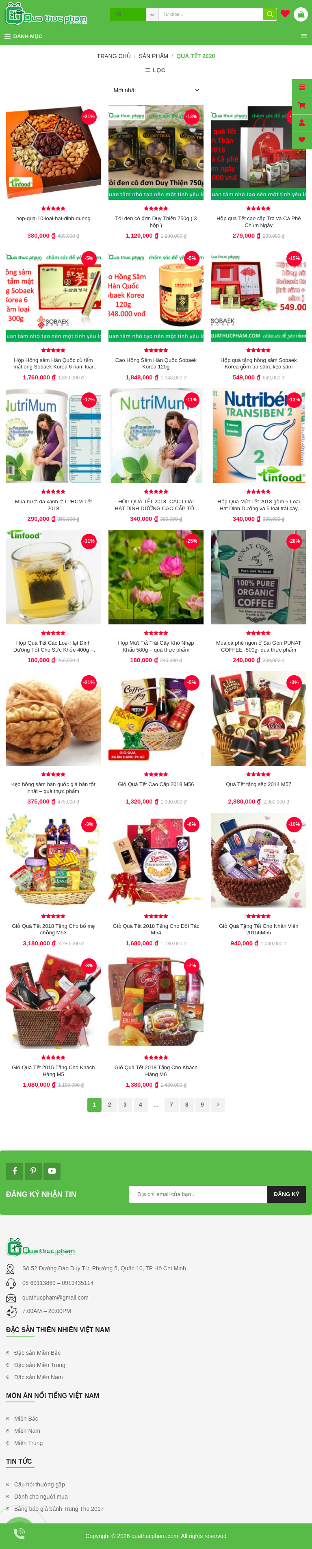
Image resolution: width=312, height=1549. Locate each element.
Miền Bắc (26, 1418)
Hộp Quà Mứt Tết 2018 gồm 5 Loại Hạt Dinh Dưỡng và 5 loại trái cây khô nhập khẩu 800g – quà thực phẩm (258, 504)
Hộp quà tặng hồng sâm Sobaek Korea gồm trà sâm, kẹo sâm (259, 363)
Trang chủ (114, 56)
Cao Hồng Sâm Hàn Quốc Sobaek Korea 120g (156, 363)
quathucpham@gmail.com (55, 1297)
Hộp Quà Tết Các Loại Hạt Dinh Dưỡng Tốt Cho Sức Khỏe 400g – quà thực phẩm (53, 646)
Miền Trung (28, 1443)
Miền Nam (27, 1431)
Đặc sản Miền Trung (39, 1365)
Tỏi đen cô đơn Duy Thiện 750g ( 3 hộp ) (156, 221)
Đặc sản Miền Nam (38, 1377)
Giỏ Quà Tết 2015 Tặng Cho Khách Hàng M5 (53, 1070)
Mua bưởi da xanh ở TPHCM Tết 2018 (53, 504)
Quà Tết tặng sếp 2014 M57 (258, 784)
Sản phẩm (153, 56)
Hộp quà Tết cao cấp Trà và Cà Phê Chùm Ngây (259, 221)
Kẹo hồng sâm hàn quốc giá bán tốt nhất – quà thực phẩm (53, 787)
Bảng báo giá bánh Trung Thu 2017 (59, 1509)
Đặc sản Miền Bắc (37, 1353)
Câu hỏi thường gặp (39, 1484)
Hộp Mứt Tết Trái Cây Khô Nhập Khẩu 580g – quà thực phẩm (156, 646)
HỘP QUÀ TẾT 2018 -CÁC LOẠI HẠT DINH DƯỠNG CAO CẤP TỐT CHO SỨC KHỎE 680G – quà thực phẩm (156, 504)
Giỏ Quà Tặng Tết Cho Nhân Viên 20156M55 (258, 929)
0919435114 (77, 1283)
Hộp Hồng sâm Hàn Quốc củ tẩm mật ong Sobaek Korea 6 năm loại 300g (53, 363)
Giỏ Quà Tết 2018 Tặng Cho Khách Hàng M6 (156, 1070)
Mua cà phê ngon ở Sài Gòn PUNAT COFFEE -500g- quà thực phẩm (258, 646)
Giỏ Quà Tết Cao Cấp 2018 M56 (156, 784)
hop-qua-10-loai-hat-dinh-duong (53, 218)
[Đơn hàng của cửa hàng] (156, 90)
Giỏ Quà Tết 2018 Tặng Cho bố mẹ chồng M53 (53, 929)
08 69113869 (39, 1283)
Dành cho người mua (41, 1496)
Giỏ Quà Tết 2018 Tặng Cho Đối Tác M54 (156, 929)
